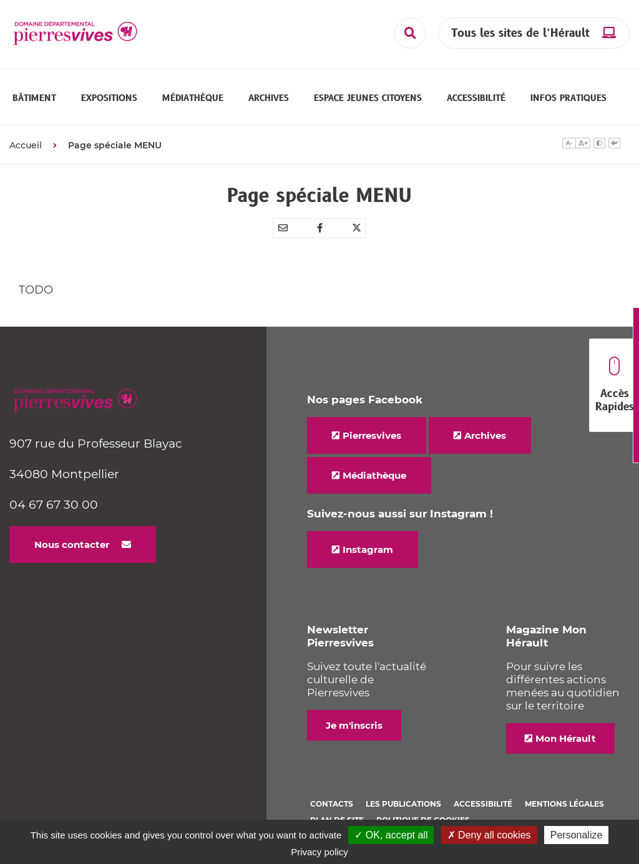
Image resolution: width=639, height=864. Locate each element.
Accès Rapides (614, 386)
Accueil (25, 137)
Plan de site (337, 812)
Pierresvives (372, 428)
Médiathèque (374, 468)
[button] (34, 94)
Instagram (368, 542)
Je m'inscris (354, 718)
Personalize (576, 835)
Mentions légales (564, 796)
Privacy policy (319, 852)
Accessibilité (483, 796)
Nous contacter (71, 537)
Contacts (331, 796)
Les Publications (403, 796)
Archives (485, 428)
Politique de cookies (423, 812)
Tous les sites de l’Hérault (520, 33)
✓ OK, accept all (390, 835)
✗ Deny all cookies (489, 835)
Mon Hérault (565, 731)
